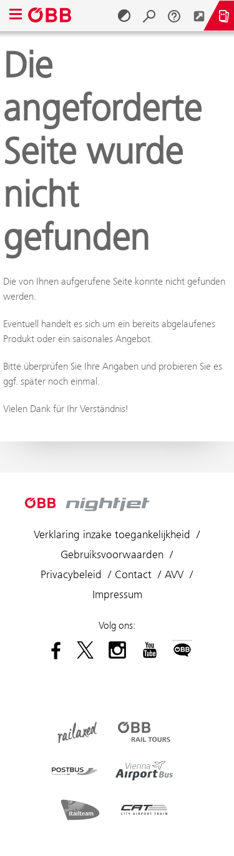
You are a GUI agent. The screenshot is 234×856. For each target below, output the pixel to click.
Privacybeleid (71, 574)
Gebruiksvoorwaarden (112, 554)
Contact (133, 574)
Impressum (117, 594)
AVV (174, 574)
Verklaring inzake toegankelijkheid (112, 534)
